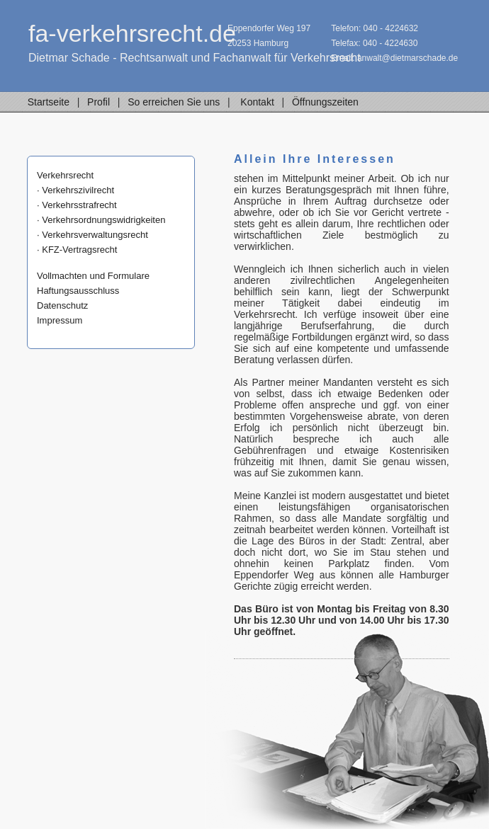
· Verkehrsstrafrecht (77, 205)
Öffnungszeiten (325, 102)
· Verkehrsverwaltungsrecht (92, 234)
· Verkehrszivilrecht (75, 190)
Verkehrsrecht (65, 175)
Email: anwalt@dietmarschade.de (394, 58)
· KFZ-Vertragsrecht (77, 249)
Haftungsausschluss (78, 290)
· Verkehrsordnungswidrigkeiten (101, 220)
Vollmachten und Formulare (93, 275)
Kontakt (257, 102)
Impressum (59, 320)
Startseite (48, 102)
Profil (98, 102)
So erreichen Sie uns (173, 102)
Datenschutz (62, 305)
